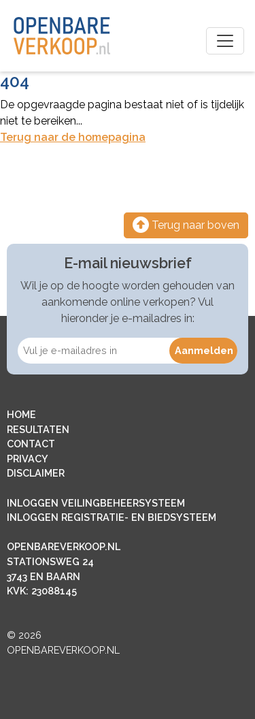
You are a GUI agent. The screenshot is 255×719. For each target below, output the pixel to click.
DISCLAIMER (36, 473)
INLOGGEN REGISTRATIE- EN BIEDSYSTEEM (111, 517)
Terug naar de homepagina (73, 137)
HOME (21, 414)
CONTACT (31, 443)
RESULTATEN (38, 429)
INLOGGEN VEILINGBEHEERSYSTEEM (96, 503)
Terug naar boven (186, 225)
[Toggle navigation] (225, 40)
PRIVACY (27, 458)
